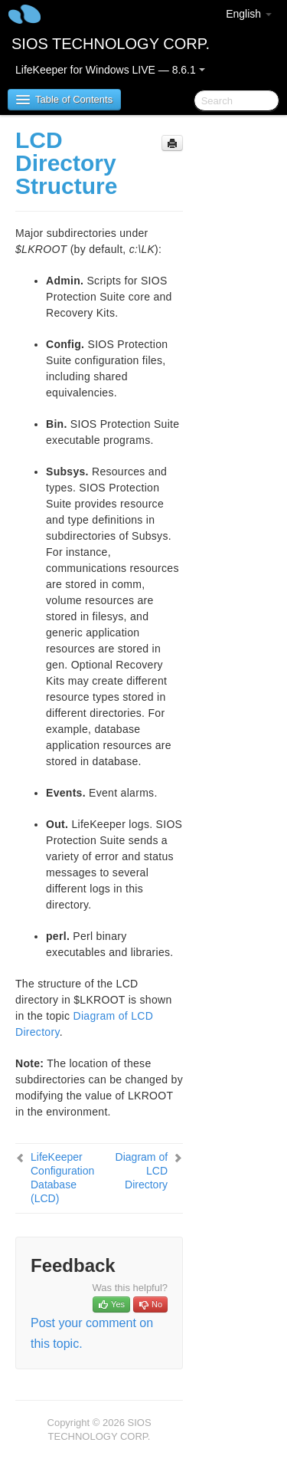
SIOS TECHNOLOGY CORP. (110, 43)
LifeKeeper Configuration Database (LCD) (62, 1177)
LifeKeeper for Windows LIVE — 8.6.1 (110, 70)
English (249, 14)
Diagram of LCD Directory (142, 1171)
